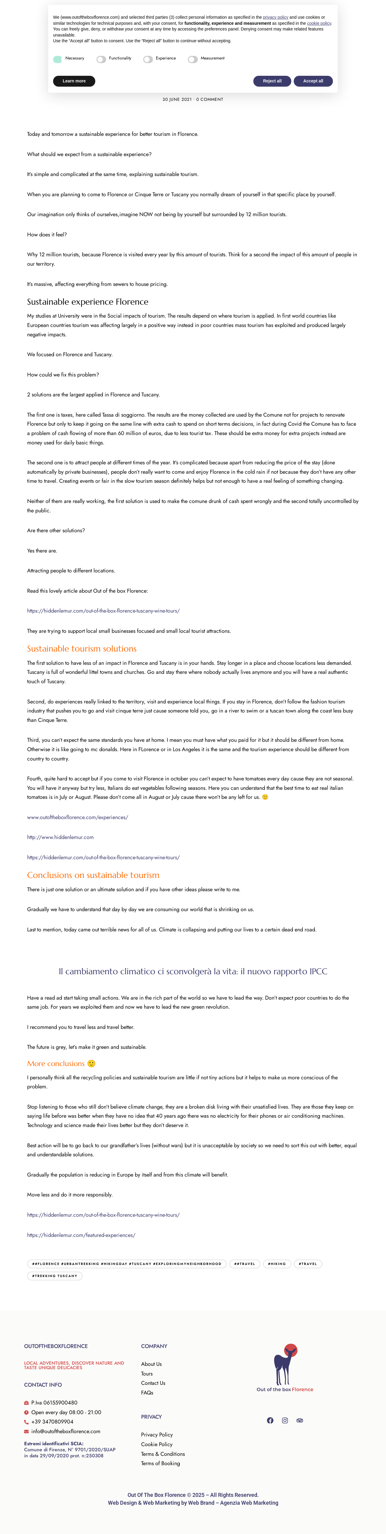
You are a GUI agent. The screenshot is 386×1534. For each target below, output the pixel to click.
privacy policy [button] (275, 17)
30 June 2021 (177, 99)
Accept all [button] (313, 80)
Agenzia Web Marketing (249, 1503)
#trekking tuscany (55, 1275)
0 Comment (209, 99)
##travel (244, 1263)
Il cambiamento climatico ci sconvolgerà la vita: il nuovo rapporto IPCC (193, 971)
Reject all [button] (272, 80)
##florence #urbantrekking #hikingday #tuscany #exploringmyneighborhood (127, 1263)
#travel (308, 1263)
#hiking (277, 1263)
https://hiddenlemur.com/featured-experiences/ (81, 1235)
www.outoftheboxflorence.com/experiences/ (77, 817)
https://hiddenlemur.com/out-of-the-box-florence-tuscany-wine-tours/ (103, 611)
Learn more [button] (74, 80)
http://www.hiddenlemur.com (60, 837)
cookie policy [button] (319, 23)
